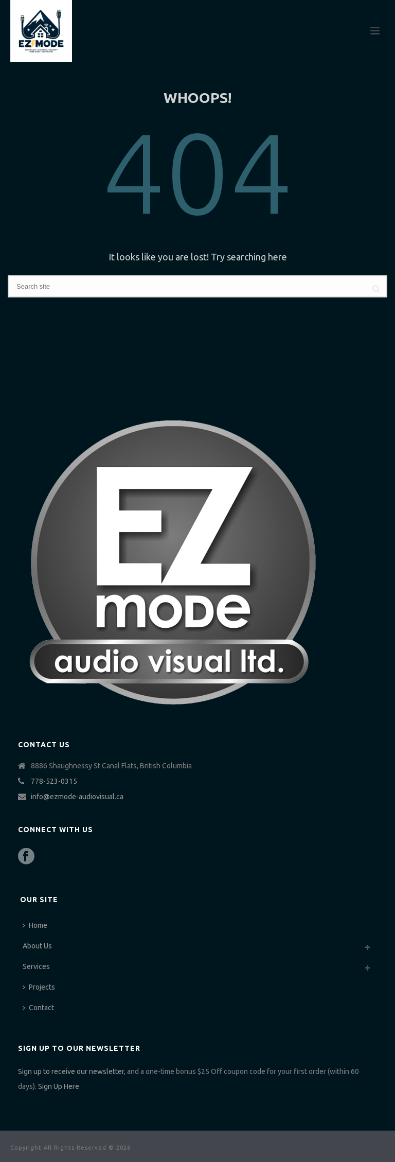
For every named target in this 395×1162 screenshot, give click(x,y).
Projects (39, 987)
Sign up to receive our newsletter (71, 1071)
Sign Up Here (58, 1086)
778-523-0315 (54, 781)
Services (36, 966)
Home (35, 925)
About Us (37, 946)
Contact (38, 1007)
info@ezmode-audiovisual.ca (77, 797)
